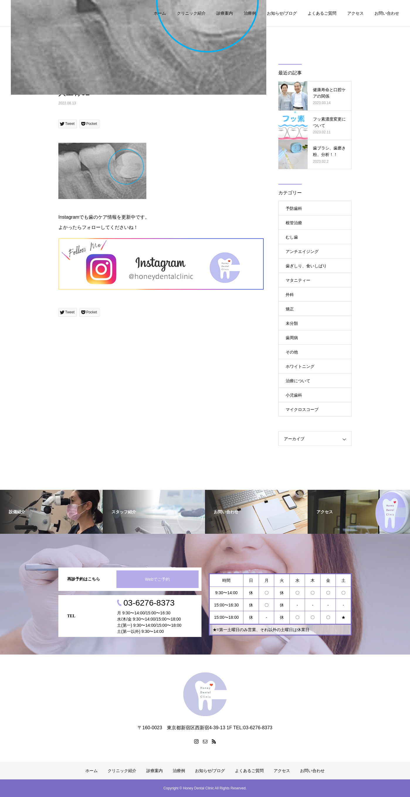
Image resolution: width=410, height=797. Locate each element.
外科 (290, 294)
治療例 (250, 13)
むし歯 (292, 237)
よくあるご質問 (322, 13)
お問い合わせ (387, 13)
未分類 (292, 323)
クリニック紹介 (191, 13)
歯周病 (292, 337)
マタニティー (298, 280)
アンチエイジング (302, 251)
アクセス (355, 13)
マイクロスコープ (302, 409)
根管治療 (294, 222)
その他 (292, 352)
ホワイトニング (300, 366)
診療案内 (224, 13)
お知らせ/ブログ (282, 13)
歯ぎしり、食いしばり (306, 266)
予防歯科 (294, 208)
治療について (298, 380)
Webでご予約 (157, 579)
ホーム (160, 13)
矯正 (290, 309)
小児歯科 (294, 395)
